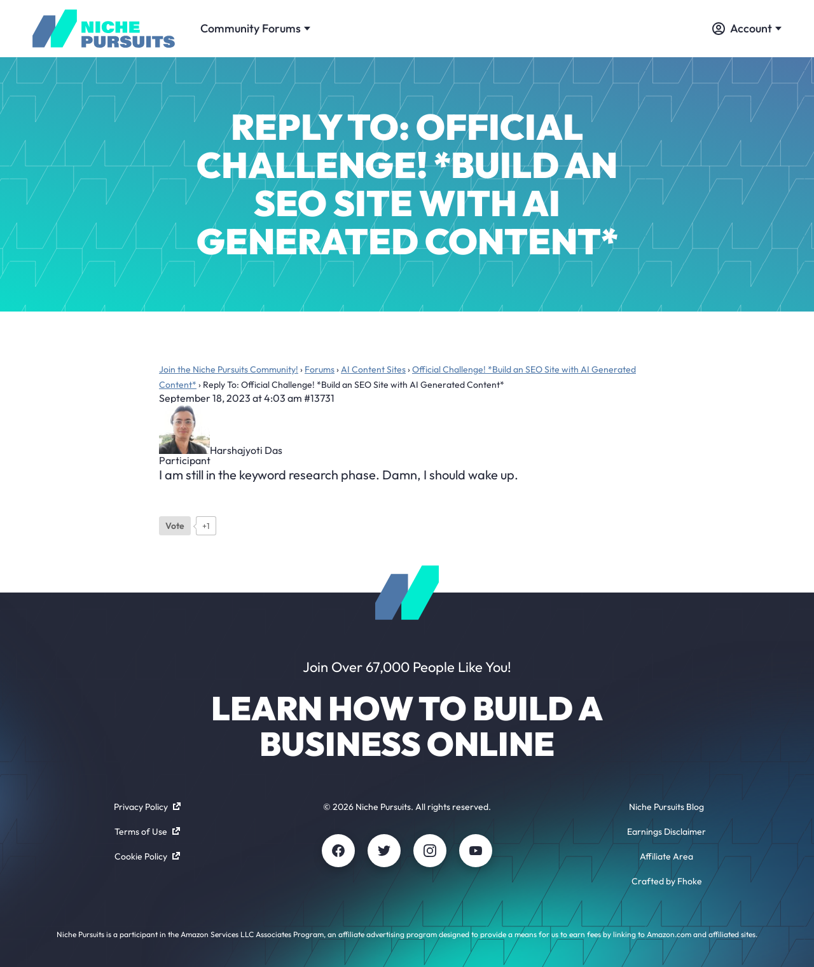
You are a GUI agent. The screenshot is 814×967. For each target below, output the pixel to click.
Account (747, 28)
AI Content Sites (373, 369)
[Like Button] (175, 525)
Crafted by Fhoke (666, 881)
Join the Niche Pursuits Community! (228, 369)
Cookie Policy (147, 856)
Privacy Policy (147, 807)
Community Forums (255, 28)
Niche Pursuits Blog (666, 807)
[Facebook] (338, 850)
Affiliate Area (666, 856)
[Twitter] (384, 850)
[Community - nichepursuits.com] (103, 29)
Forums (320, 369)
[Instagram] (429, 850)
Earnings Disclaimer (666, 831)
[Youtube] (475, 850)
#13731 (319, 398)
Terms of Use (147, 831)
